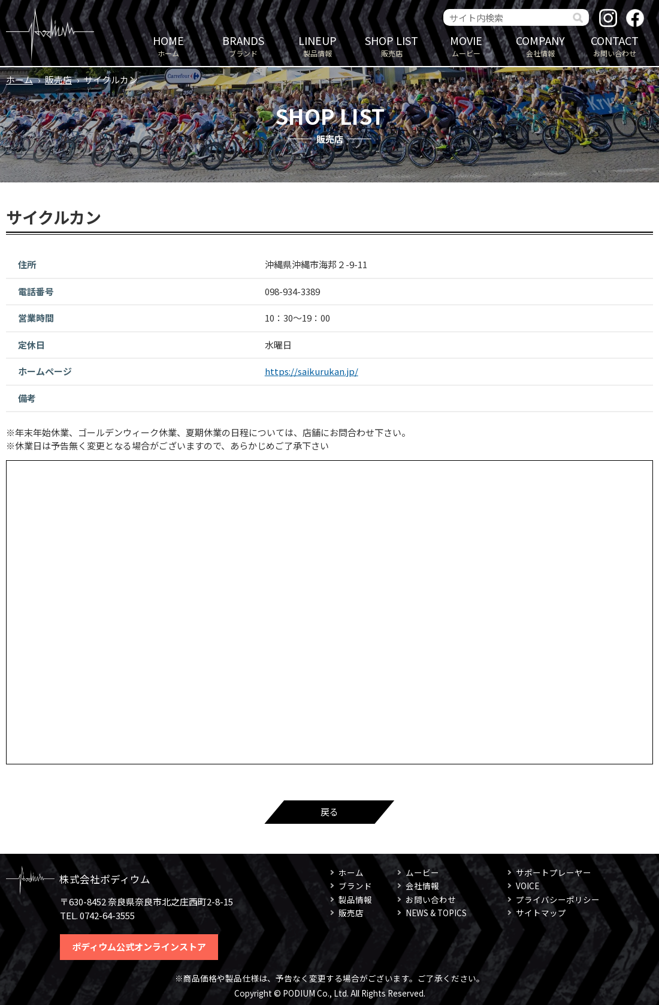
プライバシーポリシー (558, 899)
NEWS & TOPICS (436, 913)
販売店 (392, 45)
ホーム (168, 45)
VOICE (527, 886)
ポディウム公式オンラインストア (139, 946)
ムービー (466, 45)
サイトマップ (541, 913)
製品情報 (317, 45)
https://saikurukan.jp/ (311, 371)
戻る (329, 811)
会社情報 (540, 45)
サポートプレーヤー (553, 872)
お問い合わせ (615, 45)
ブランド (243, 45)
